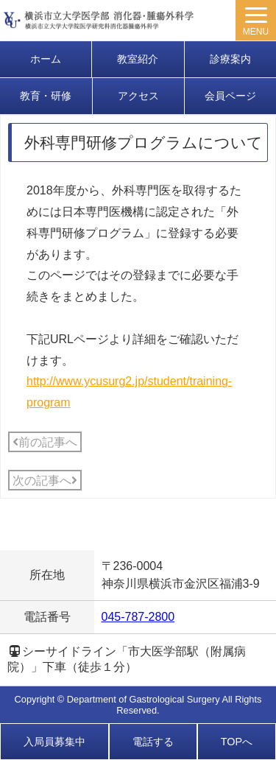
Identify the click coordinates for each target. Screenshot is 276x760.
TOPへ (236, 741)
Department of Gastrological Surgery (143, 699)
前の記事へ (45, 442)
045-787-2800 (138, 617)
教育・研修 (45, 96)
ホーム (45, 59)
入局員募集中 (54, 741)
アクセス (138, 96)
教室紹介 (137, 59)
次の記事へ (45, 480)
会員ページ (230, 96)
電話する (153, 741)
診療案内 (230, 59)
